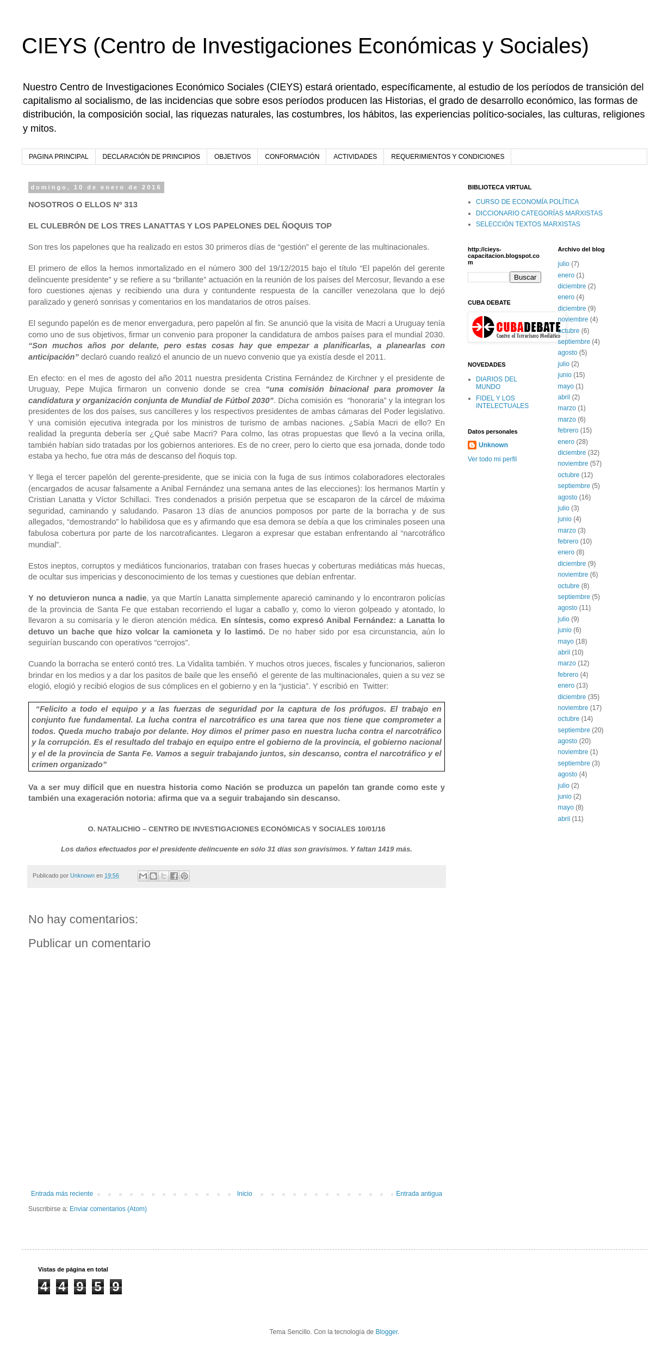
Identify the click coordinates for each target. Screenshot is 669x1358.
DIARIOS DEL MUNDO (496, 383)
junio (565, 375)
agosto (568, 352)
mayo (566, 386)
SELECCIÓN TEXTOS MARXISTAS (528, 224)
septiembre (574, 341)
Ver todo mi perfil (492, 459)
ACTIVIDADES (355, 157)
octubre (569, 331)
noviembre (573, 319)
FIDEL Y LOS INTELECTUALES (502, 402)
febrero (568, 430)
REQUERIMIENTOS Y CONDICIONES (447, 157)
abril (564, 397)
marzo (567, 408)
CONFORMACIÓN (292, 157)
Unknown (493, 445)
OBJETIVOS (232, 157)
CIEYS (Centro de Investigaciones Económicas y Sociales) (305, 46)
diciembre (572, 286)
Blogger (386, 1332)
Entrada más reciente (62, 1193)
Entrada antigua (419, 1193)
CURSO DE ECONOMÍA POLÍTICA (527, 202)
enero (566, 275)
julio (563, 264)
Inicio (244, 1193)
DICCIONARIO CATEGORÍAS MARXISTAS (539, 213)
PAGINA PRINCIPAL (59, 157)
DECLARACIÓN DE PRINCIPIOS (151, 157)
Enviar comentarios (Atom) (108, 1209)
